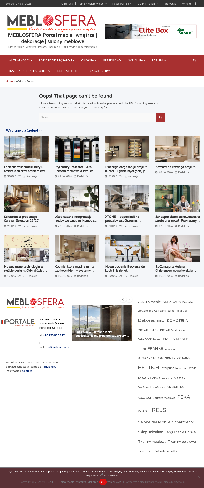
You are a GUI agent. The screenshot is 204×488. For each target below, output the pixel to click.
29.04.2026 (65, 176)
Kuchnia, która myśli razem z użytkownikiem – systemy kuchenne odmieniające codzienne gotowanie (74, 272)
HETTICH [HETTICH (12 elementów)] (148, 367)
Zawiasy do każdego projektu (175, 167)
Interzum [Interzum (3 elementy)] (181, 368)
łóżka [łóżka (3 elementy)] (174, 451)
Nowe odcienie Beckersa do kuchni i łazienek (125, 269)
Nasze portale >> (122, 3)
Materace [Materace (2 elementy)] (167, 378)
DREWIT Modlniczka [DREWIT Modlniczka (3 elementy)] (173, 330)
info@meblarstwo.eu (58, 347)
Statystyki (171, 3)
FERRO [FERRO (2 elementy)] (142, 349)
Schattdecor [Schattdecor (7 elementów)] (183, 422)
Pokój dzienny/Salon (55, 60)
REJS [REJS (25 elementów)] (159, 410)
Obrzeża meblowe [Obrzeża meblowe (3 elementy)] (163, 398)
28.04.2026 (166, 172)
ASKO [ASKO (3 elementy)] (177, 302)
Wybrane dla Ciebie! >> (24, 130)
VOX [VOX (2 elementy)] (151, 451)
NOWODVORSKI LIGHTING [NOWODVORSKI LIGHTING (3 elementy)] (167, 387)
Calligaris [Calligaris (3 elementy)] (160, 310)
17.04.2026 (166, 226)
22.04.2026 (65, 226)
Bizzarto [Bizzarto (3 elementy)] (187, 302)
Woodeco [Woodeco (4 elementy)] (162, 451)
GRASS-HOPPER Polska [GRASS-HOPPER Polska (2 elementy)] (151, 357)
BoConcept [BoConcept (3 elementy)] (145, 310)
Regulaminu (49, 366)
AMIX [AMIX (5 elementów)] (166, 302)
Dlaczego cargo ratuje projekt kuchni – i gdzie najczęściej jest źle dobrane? (126, 171)
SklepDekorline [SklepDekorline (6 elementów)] (150, 432)
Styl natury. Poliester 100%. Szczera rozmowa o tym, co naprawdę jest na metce (74, 171)
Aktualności (19, 60)
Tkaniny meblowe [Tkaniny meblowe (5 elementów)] (152, 442)
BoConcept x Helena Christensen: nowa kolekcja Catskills (174, 270)
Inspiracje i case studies (28, 71)
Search (160, 117)
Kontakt (186, 3)
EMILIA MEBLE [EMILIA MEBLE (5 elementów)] (175, 339)
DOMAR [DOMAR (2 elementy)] (160, 321)
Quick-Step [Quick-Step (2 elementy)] (144, 411)
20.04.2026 (115, 226)
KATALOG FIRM (99, 71)
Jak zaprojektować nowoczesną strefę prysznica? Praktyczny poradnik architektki (177, 221)
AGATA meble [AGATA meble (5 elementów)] (149, 302)
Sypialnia (135, 60)
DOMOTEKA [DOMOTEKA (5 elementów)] (177, 321)
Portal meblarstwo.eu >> (92, 3)
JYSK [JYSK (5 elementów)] (192, 368)
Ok (103, 482)
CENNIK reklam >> (149, 3)
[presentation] (123, 299)
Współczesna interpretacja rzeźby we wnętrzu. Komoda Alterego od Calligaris (74, 221)
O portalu (67, 3)
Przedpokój (112, 60)
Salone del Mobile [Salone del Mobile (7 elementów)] (154, 422)
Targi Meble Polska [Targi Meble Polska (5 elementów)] (180, 432)
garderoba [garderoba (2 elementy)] (170, 349)
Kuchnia (87, 60)
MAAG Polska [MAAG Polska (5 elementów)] (149, 378)
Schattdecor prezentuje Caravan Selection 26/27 (21, 219)
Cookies (27, 371)
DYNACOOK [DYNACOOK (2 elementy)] (145, 339)
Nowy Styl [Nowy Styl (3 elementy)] (144, 398)
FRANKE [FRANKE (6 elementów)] (155, 348)
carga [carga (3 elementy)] (171, 310)
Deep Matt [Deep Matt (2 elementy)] (181, 311)
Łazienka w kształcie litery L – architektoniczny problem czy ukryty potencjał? (25, 171)
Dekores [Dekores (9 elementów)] (146, 320)
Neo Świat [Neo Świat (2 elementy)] (143, 387)
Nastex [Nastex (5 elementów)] (179, 378)
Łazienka (159, 60)
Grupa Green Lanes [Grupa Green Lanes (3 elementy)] (177, 357)
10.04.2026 (65, 275)
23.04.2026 (14, 226)
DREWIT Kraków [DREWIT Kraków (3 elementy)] (148, 330)
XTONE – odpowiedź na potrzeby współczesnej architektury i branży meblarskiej (127, 221)
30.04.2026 (14, 176)
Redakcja (32, 176)
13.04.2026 (14, 275)
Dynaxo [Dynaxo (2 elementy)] (157, 339)
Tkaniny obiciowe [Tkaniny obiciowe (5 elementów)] (182, 442)
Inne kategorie (68, 71)
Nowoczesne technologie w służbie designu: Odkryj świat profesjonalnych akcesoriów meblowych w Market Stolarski (25, 272)
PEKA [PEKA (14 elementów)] (183, 397)
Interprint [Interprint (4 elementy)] (167, 368)
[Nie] (199, 477)
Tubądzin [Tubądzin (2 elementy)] (142, 451)
